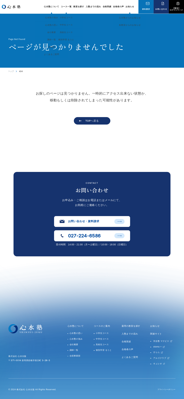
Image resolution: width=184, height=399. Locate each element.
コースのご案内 (102, 326)
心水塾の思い (76, 333)
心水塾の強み (76, 339)
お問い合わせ (161, 9)
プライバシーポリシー (165, 389)
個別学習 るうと (104, 350)
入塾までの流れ (93, 6)
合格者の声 (118, 6)
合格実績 (107, 6)
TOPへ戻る (92, 120)
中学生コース (102, 339)
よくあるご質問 (130, 357)
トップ (11, 71)
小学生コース (102, 333)
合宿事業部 (75, 356)
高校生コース (102, 344)
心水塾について (76, 326)
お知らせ (130, 6)
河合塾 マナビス (161, 341)
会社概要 (74, 344)
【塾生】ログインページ (176, 9)
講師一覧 (74, 350)
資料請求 (146, 9)
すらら (156, 352)
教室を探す (78, 6)
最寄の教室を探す (131, 326)
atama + (157, 347)
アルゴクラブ (159, 358)
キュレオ (157, 363)
